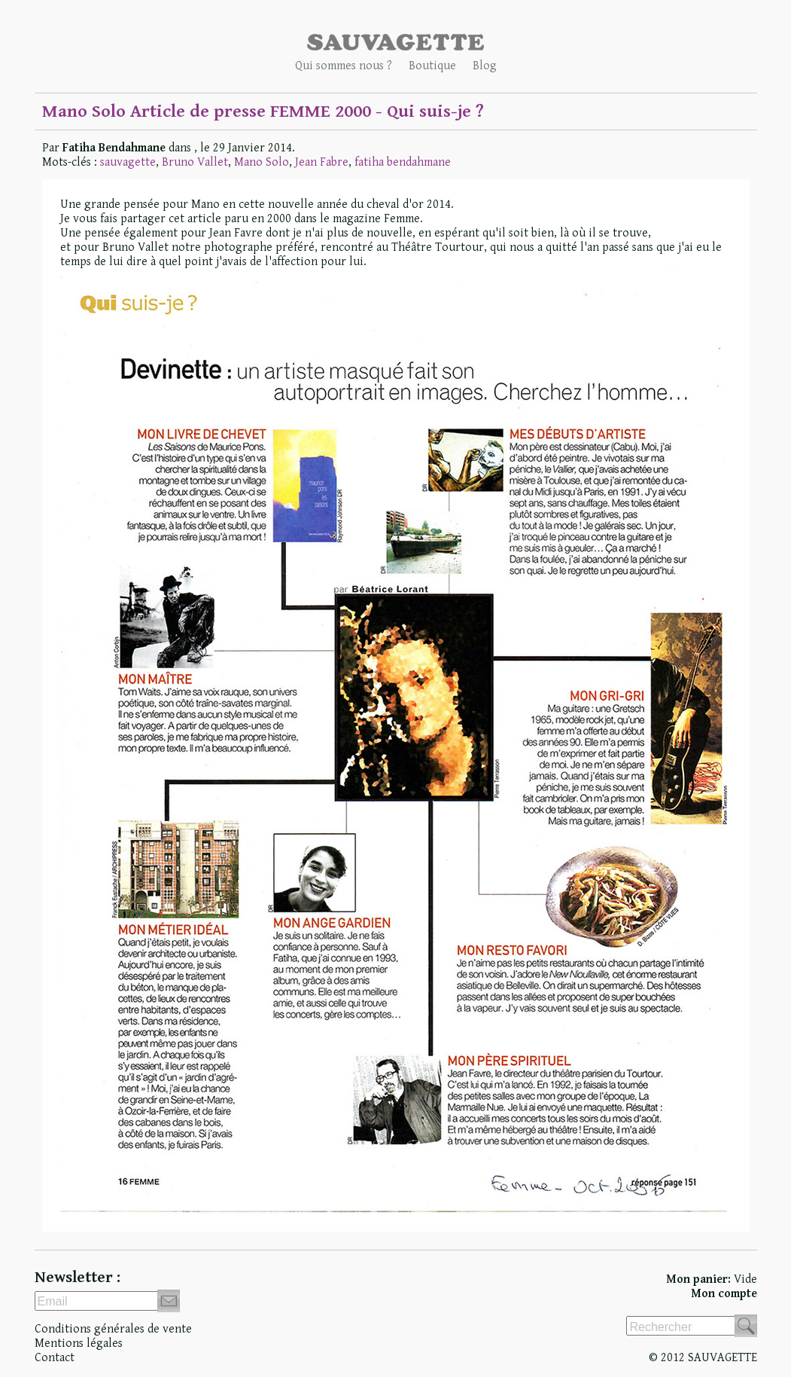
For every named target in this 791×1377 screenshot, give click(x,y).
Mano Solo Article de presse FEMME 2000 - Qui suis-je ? (263, 111)
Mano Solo (261, 162)
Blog (485, 66)
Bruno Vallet (195, 162)
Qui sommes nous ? (343, 66)
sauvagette (128, 162)
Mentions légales (79, 1343)
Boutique (432, 66)
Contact (55, 1358)
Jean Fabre (321, 162)
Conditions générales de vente (113, 1329)
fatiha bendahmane (402, 162)
